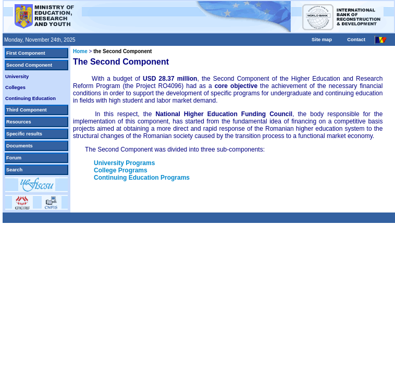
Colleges (15, 87)
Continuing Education (30, 98)
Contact (356, 39)
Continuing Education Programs (142, 177)
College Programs (120, 170)
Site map (322, 39)
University (17, 76)
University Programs (124, 163)
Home (80, 51)
